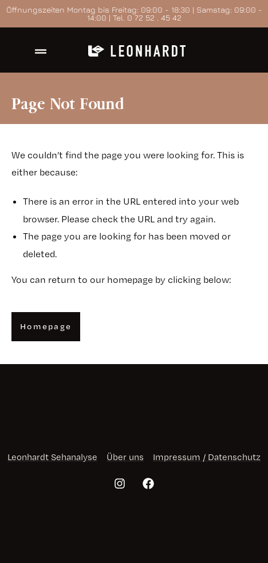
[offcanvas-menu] (40, 51)
